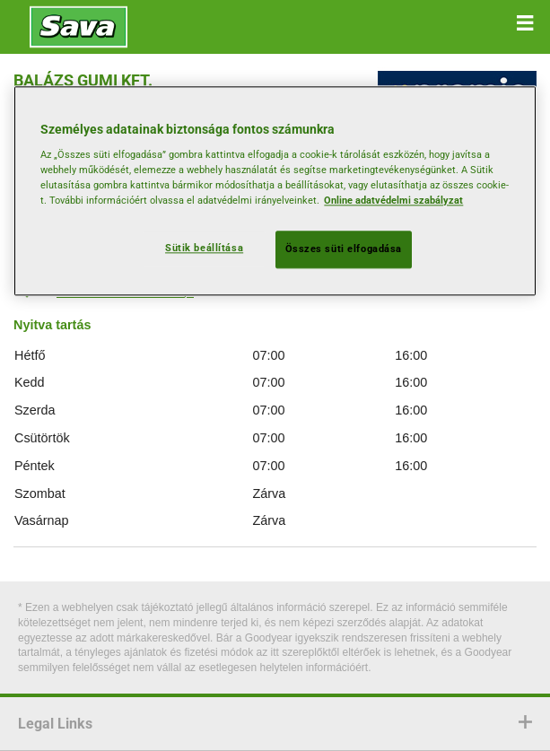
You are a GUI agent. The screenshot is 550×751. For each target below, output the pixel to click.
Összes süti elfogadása (344, 249)
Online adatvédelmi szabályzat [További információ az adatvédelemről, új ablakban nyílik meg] (393, 201)
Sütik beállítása (204, 248)
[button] (525, 23)
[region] (274, 191)
